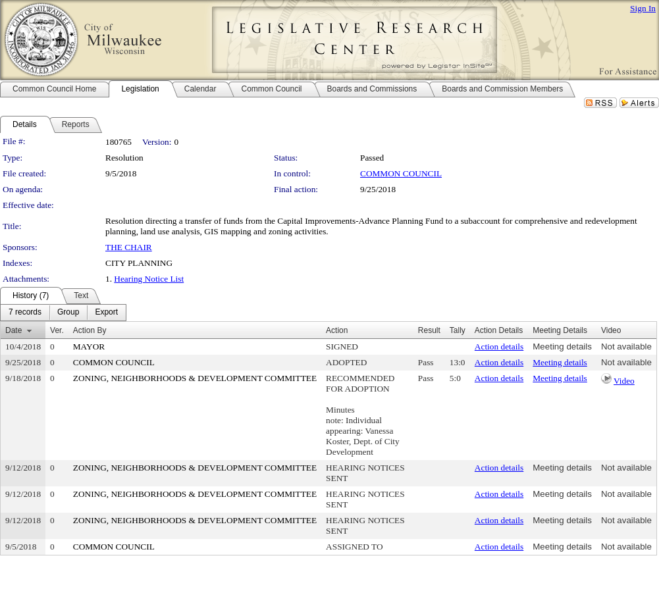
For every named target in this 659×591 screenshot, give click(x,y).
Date (13, 330)
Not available (626, 346)
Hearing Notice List (149, 279)
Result (429, 330)
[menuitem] (25, 313)
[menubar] (63, 312)
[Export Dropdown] (106, 313)
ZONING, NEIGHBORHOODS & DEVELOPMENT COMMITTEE (195, 378)
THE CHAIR (128, 247)
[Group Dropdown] (68, 313)
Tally (457, 330)
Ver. (57, 330)
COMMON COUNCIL (401, 173)
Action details (499, 346)
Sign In (643, 8)
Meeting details (562, 346)
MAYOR (89, 346)
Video (624, 381)
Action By (90, 330)
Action (337, 330)
